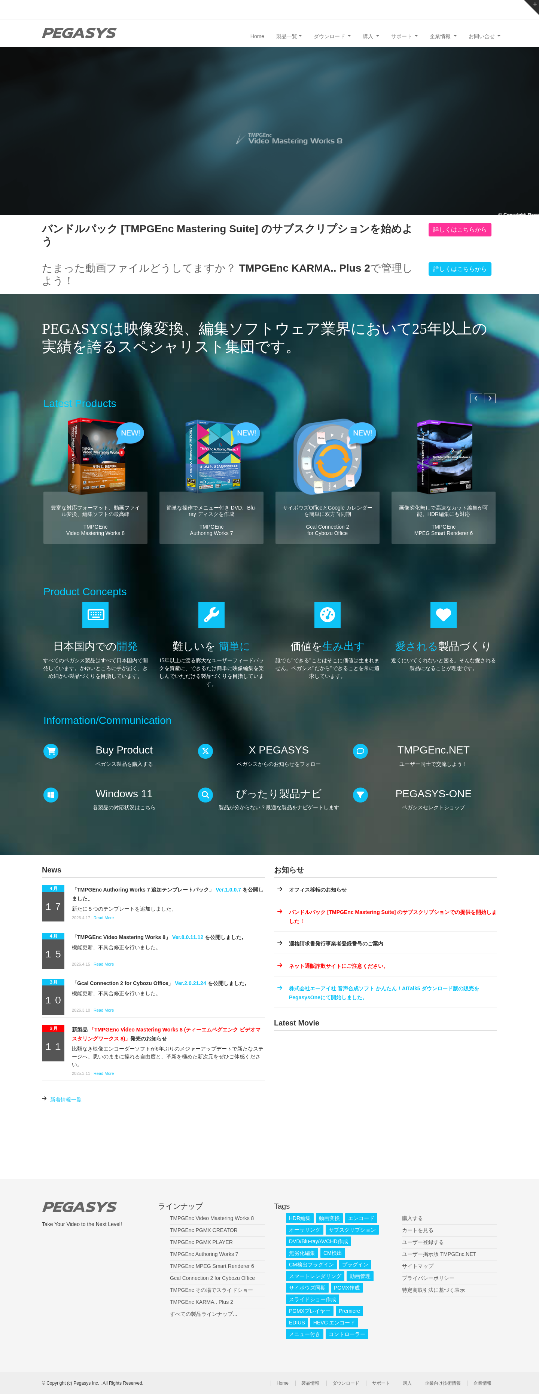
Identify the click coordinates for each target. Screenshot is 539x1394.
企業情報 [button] (441, 36)
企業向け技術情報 (443, 1383)
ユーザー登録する (423, 1242)
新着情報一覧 (66, 1100)
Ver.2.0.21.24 (190, 983)
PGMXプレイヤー (310, 1311)
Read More (104, 917)
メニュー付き (304, 1334)
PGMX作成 (347, 1288)
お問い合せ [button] (482, 36)
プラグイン (355, 1265)
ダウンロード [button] (330, 36)
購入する (412, 1218)
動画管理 (360, 1276)
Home (257, 36)
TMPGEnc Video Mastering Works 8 (212, 1218)
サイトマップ (417, 1266)
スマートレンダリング (315, 1276)
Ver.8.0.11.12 (187, 937)
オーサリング (304, 1230)
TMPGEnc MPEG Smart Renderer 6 (212, 1266)
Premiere (349, 1311)
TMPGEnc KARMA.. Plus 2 (201, 1302)
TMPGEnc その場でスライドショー (211, 1290)
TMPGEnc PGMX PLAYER (201, 1242)
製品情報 (310, 1383)
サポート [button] (402, 36)
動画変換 (329, 1218)
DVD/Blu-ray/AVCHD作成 (318, 1241)
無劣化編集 (302, 1253)
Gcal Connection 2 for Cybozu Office (212, 1278)
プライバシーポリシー (428, 1278)
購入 (407, 1383)
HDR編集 (300, 1218)
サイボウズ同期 (307, 1288)
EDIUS (297, 1323)
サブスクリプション (352, 1230)
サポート (381, 1383)
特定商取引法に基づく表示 (433, 1290)
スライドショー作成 (312, 1299)
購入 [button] (369, 36)
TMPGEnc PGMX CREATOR (204, 1230)
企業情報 (482, 1383)
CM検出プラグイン (311, 1265)
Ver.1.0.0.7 (228, 890)
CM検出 (332, 1253)
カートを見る (417, 1230)
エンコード (361, 1218)
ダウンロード (345, 1383)
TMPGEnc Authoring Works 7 (204, 1254)
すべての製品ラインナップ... (203, 1314)
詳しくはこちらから (460, 229)
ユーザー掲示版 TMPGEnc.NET (439, 1254)
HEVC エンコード (334, 1323)
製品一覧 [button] (286, 36)
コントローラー (347, 1334)
